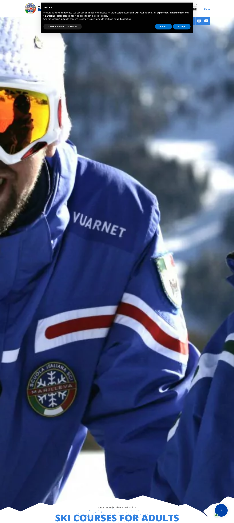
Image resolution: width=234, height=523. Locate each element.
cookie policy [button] (101, 16)
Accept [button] (182, 26)
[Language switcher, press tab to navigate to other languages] (206, 9)
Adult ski (110, 507)
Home (101, 507)
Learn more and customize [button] (63, 26)
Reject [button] (163, 26)
